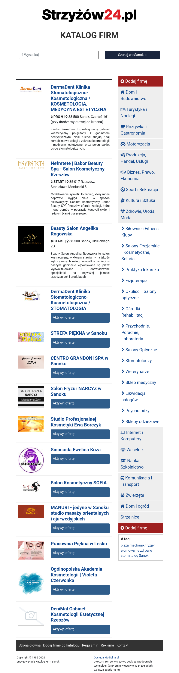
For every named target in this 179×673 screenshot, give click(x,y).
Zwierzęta (132, 495)
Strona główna (30, 645)
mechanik (137, 545)
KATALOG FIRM (89, 35)
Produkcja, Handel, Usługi (134, 158)
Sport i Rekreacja (139, 189)
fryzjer (150, 545)
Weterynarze (135, 371)
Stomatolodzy (136, 360)
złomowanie (130, 550)
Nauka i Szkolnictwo (132, 464)
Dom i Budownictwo (133, 95)
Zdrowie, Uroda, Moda (138, 214)
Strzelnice (130, 517)
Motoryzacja (135, 144)
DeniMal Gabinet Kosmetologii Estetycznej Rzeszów (77, 614)
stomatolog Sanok (135, 556)
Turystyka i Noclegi (134, 112)
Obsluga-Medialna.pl (106, 657)
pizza (125, 545)
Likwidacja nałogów (133, 396)
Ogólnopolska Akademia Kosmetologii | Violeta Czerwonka (76, 574)
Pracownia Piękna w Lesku (79, 543)
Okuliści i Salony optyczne (139, 294)
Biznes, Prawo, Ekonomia (138, 175)
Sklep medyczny (138, 382)
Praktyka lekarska (140, 269)
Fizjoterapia (134, 280)
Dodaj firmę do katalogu (61, 645)
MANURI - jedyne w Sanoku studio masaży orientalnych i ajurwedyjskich (80, 513)
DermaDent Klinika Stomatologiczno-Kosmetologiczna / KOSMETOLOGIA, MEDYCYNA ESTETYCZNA (78, 98)
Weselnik (132, 449)
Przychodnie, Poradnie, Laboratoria (135, 332)
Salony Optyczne (139, 349)
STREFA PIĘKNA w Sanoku (79, 333)
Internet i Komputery (132, 435)
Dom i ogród (135, 506)
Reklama (107, 645)
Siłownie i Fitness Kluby (140, 232)
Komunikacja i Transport (136, 481)
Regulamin (90, 645)
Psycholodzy (135, 410)
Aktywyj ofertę (64, 317)
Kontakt (122, 645)
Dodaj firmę (134, 81)
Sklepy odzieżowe (140, 421)
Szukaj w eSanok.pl (132, 55)
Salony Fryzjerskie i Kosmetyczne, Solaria (140, 252)
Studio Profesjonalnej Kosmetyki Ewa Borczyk (76, 421)
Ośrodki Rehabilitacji (133, 312)
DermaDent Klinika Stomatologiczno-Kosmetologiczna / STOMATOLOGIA (70, 300)
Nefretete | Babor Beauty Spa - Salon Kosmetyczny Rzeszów (77, 169)
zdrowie (146, 550)
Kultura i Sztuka (138, 200)
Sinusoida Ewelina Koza (76, 449)
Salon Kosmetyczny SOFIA (79, 482)
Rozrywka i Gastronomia (134, 130)
